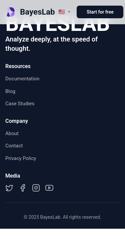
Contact (14, 146)
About (12, 133)
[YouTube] (49, 188)
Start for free (100, 12)
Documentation (22, 79)
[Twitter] (9, 188)
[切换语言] (64, 12)
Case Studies (19, 104)
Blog (10, 91)
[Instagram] (36, 188)
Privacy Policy (20, 158)
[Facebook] (23, 188)
